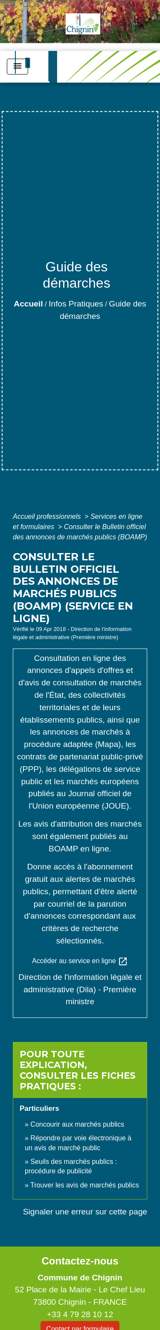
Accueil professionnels (48, 516)
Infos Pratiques (76, 303)
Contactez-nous (79, 1261)
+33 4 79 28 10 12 (80, 1314)
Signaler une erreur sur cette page (85, 1211)
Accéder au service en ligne (80, 961)
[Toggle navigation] (17, 66)
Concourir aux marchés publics (77, 1124)
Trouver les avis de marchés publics (84, 1185)
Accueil (28, 303)
